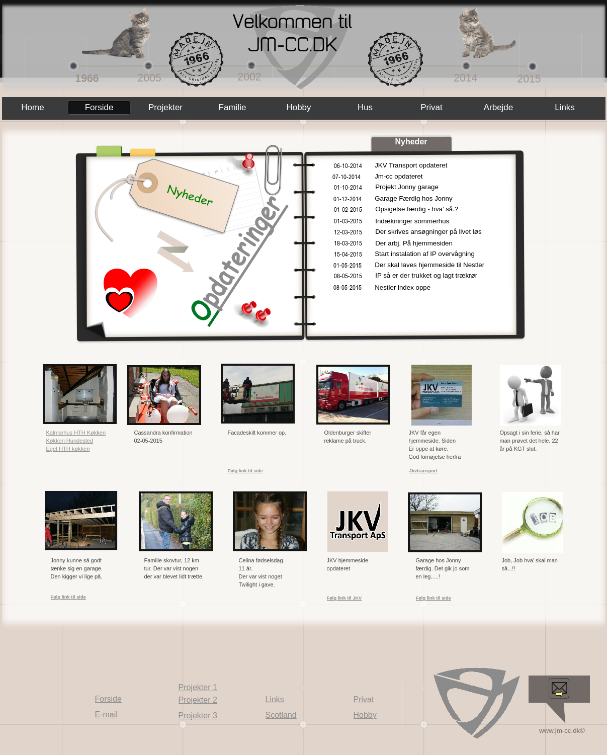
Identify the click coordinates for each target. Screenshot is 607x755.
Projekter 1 (198, 687)
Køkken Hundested (70, 441)
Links (275, 699)
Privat (364, 699)
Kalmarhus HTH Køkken (76, 433)
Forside (108, 699)
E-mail (106, 714)
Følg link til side (68, 597)
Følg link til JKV (344, 598)
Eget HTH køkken (68, 449)
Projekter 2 (198, 700)
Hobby (365, 715)
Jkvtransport (423, 470)
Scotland (281, 715)
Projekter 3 (198, 715)
